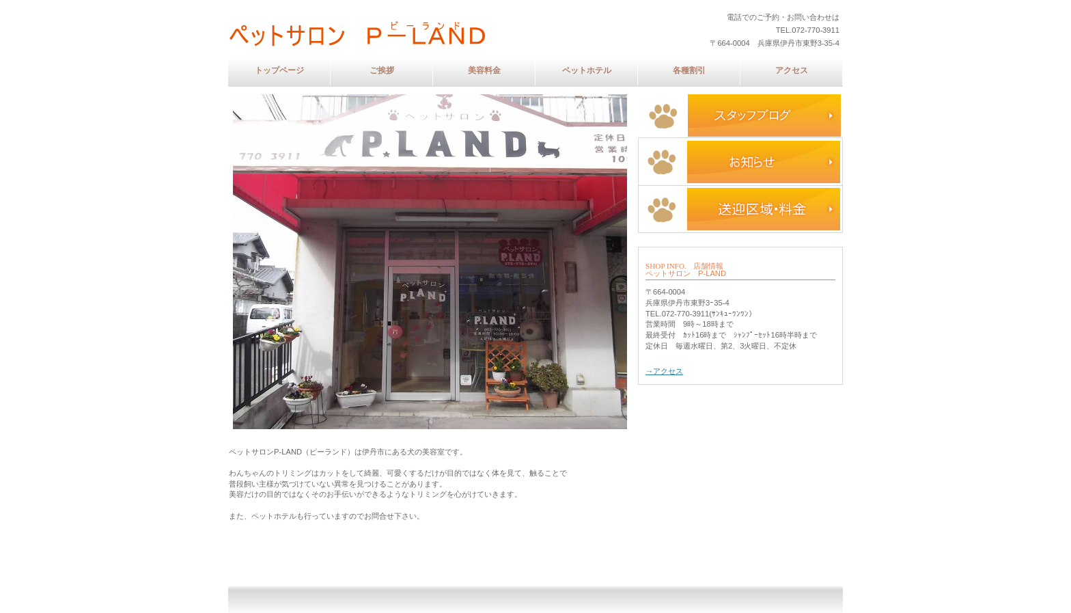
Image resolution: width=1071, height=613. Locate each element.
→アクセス (664, 371)
